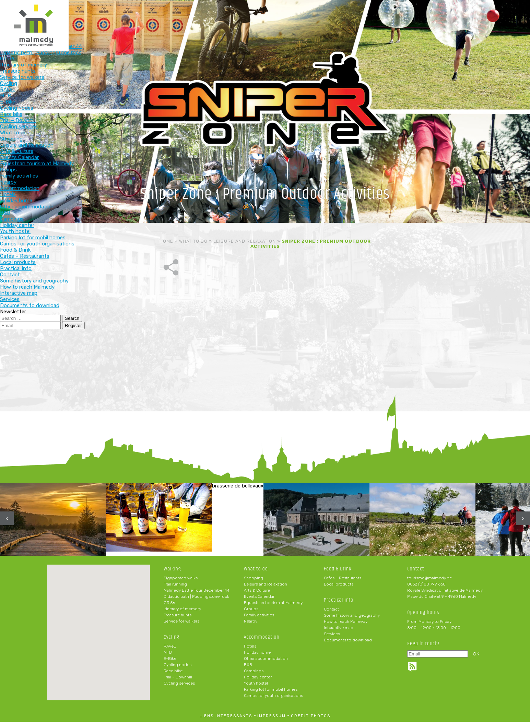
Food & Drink (361, 16)
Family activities (259, 617)
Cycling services (179, 685)
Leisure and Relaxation (244, 241)
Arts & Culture (257, 592)
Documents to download (348, 642)
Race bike (173, 673)
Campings (253, 673)
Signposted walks (181, 580)
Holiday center (258, 679)
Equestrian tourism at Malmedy (273, 604)
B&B (248, 666)
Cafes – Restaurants (342, 580)
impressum (271, 718)
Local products (338, 586)
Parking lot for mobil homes (270, 691)
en (504, 11)
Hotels (250, 648)
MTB (168, 654)
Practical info (406, 16)
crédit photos (310, 718)
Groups (251, 610)
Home (166, 241)
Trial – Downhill (178, 679)
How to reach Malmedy (345, 623)
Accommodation (316, 16)
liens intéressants (226, 718)
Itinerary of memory (182, 610)
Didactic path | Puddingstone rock (196, 598)
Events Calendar (259, 598)
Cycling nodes (177, 666)
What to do (271, 16)
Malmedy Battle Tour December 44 (196, 592)
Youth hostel (256, 685)
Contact (331, 611)
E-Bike (170, 660)
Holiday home (257, 654)
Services (332, 636)
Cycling (226, 16)
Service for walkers (181, 623)
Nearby (250, 623)
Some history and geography (352, 617)
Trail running (175, 586)
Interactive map (338, 629)
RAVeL (170, 648)
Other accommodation (266, 660)
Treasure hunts (177, 617)
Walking (182, 16)
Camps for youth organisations (273, 697)
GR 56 (169, 604)
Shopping (253, 580)
